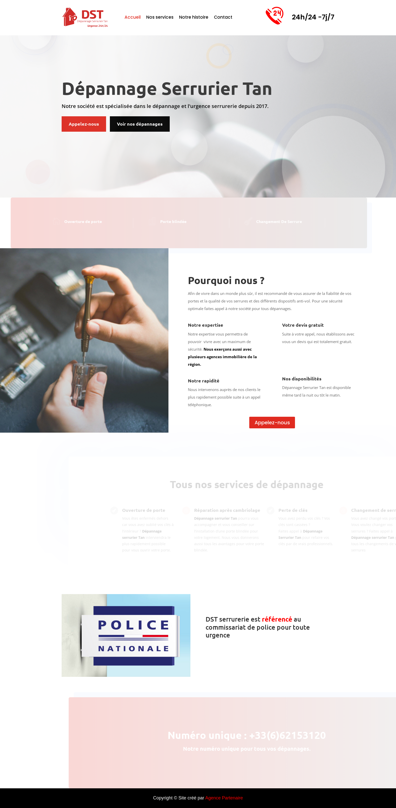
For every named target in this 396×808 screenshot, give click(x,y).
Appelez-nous (84, 124)
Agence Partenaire (224, 797)
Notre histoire (193, 17)
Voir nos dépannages (140, 124)
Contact (223, 17)
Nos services (160, 17)
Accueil (133, 17)
